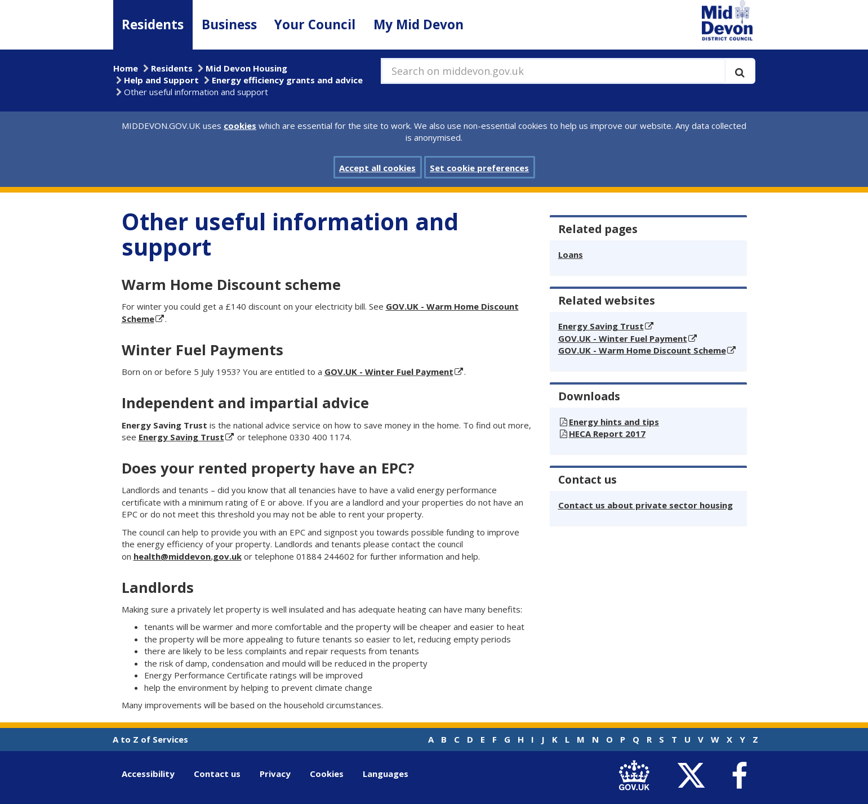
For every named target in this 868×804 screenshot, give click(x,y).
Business (229, 24)
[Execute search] (739, 71)
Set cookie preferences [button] (479, 167)
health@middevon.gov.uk (187, 556)
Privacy (275, 773)
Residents (153, 24)
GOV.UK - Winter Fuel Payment (388, 371)
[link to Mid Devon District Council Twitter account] (694, 776)
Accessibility (148, 773)
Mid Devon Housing (246, 68)
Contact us (217, 773)
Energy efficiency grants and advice (287, 80)
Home (125, 68)
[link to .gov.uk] (637, 776)
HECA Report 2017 (607, 433)
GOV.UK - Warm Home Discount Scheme (642, 350)
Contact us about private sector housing (645, 505)
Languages (385, 773)
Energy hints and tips (614, 421)
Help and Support (161, 80)
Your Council (314, 24)
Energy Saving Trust (181, 437)
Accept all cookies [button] (377, 167)
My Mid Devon (418, 24)
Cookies (327, 773)
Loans (570, 254)
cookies (240, 125)
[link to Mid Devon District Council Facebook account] (739, 776)
